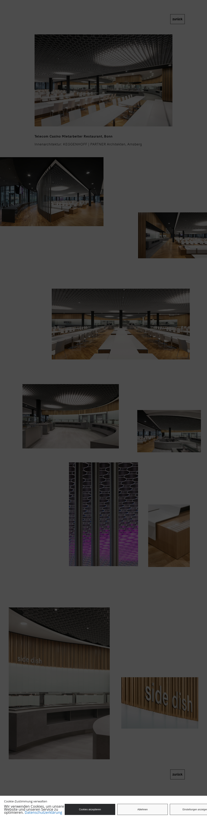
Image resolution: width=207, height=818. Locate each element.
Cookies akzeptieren (90, 809)
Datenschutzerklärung (43, 812)
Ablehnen (142, 809)
